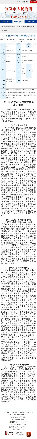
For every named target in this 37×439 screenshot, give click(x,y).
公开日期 (28, 45)
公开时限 (3, 62)
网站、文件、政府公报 (27, 50)
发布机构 (3, 51)
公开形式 (18, 51)
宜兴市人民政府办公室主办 (19, 417)
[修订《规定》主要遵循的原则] (18, 220)
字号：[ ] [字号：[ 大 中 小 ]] (20, 41)
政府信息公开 (18, 22)
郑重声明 (14, 412)
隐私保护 (7, 412)
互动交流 (30, 22)
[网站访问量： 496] (18, 429)
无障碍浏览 (25, 1)
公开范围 (18, 56)
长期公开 (8, 61)
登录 (18, 1)
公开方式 (3, 56)
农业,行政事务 (25, 80)
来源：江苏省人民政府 (7, 39)
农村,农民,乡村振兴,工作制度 (10, 80)
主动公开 (8, 56)
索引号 (3, 45)
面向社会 (24, 56)
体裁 (29, 71)
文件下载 (3, 86)
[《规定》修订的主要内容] (18, 268)
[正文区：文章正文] (18, 220)
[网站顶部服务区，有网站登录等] (18, 2)
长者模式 (33, 1)
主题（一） (3, 71)
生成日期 (18, 45)
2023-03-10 (24, 45)
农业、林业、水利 (10, 71)
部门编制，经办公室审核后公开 (29, 62)
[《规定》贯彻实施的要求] (18, 365)
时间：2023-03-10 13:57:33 (22, 39)
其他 (33, 71)
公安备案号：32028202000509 (18, 422)
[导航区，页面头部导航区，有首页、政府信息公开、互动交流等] (18, 21)
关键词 (3, 80)
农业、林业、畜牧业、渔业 (23, 71)
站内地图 (30, 412)
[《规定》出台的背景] (18, 125)
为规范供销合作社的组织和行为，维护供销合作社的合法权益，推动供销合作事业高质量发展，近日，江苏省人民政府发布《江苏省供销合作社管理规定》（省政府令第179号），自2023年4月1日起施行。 (21, 93)
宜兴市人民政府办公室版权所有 (17, 415)
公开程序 (18, 62)
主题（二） (18, 71)
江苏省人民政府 (10, 50)
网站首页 (6, 22)
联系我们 (22, 412)
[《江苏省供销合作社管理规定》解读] (18, 35)
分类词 (18, 80)
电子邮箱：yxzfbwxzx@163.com (18, 427)
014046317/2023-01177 (10, 45)
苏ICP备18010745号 (18, 419)
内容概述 (3, 94)
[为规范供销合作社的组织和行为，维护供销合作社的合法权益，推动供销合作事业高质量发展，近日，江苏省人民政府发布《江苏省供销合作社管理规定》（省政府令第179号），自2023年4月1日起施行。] (18, 115)
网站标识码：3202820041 (18, 424)
